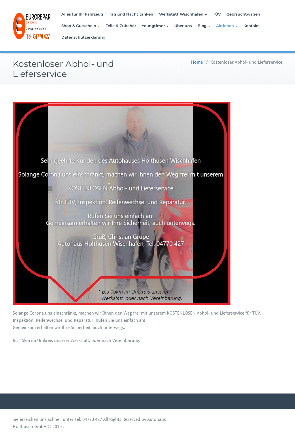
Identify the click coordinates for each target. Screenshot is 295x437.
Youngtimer (155, 25)
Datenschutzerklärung (83, 37)
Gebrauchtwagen (243, 14)
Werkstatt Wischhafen (183, 14)
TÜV (217, 14)
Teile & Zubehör (121, 25)
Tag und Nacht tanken (131, 14)
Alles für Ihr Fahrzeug (82, 14)
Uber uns (183, 25)
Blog (204, 25)
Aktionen (227, 25)
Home (197, 62)
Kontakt (251, 25)
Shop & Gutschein (80, 25)
